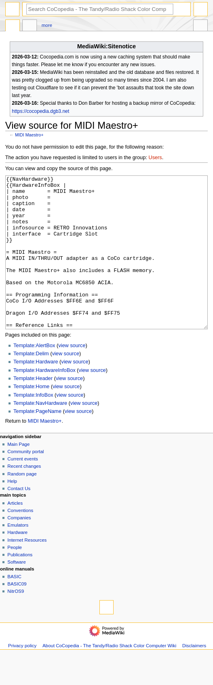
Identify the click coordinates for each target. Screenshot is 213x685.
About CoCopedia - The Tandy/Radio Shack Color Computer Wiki (109, 676)
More (47, 25)
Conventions (20, 540)
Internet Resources (27, 570)
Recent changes (24, 496)
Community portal (25, 482)
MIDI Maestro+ (29, 134)
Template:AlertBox (34, 376)
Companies (19, 548)
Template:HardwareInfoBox (44, 401)
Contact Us (18, 518)
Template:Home (31, 417)
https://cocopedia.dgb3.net (40, 111)
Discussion (30, 26)
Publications (19, 585)
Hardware (17, 562)
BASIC (14, 607)
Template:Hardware (35, 392)
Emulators (17, 555)
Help (12, 511)
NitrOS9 (15, 621)
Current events (22, 489)
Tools (200, 26)
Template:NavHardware (40, 433)
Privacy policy (22, 676)
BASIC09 (16, 614)
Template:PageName (37, 442)
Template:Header (33, 409)
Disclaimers (194, 676)
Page (12, 26)
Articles (15, 533)
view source (72, 376)
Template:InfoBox (33, 425)
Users (155, 157)
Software (16, 592)
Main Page (18, 474)
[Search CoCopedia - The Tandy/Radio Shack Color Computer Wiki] (99, 9)
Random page (22, 504)
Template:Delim (31, 384)
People (14, 577)
